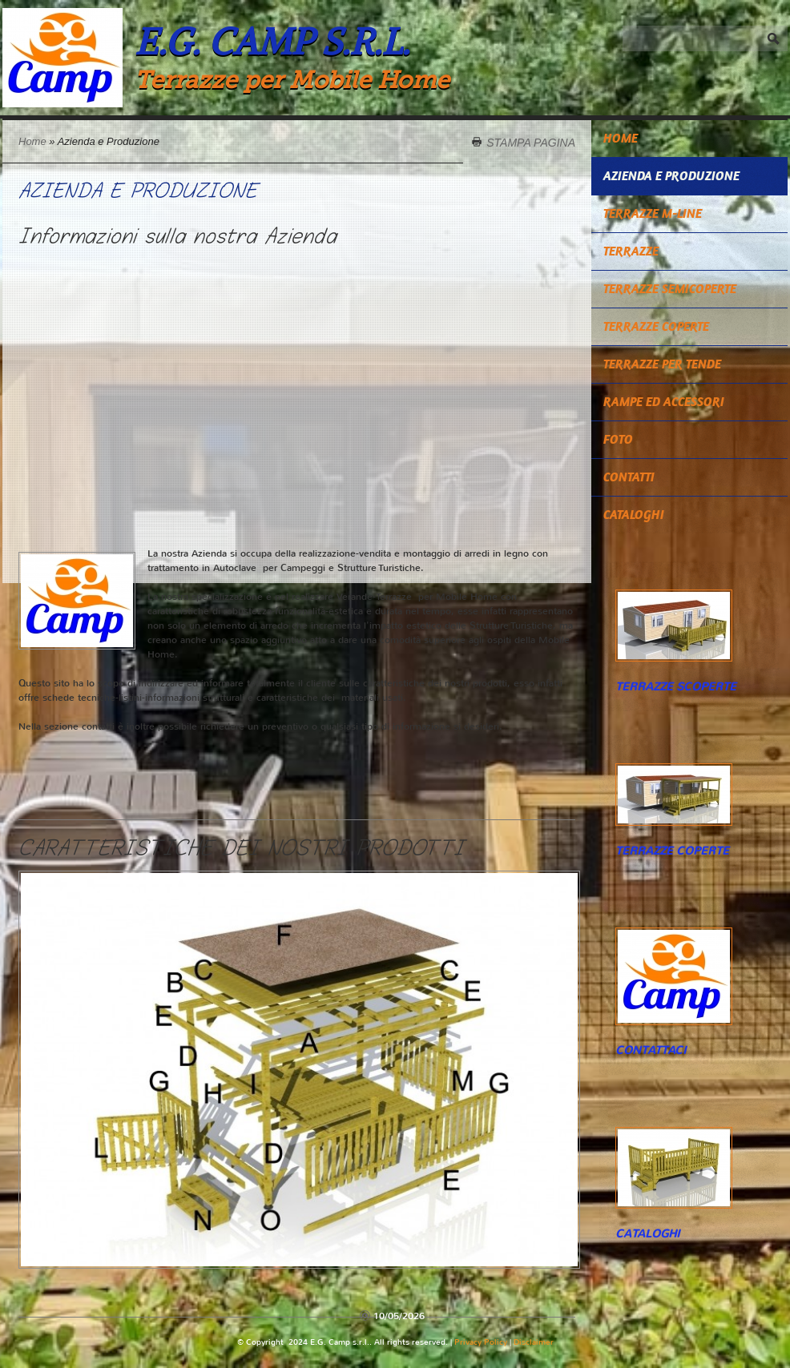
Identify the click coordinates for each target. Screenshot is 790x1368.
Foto (618, 439)
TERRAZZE (631, 251)
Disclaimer (534, 1342)
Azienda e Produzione (671, 175)
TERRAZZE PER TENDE (662, 364)
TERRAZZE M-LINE (652, 213)
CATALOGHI (633, 514)
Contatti (629, 477)
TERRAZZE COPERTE (656, 326)
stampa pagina (530, 141)
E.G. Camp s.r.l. (272, 41)
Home (32, 141)
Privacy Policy (480, 1342)
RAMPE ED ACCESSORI (663, 401)
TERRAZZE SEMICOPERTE (669, 288)
